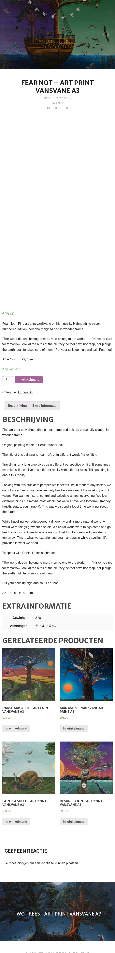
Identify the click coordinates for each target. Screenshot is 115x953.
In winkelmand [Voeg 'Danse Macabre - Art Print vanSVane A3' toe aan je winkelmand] (16, 717)
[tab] (17, 394)
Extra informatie (44, 395)
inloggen (23, 852)
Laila (59, 103)
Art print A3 (25, 381)
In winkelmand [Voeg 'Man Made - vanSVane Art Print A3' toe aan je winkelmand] (74, 717)
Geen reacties (57, 108)
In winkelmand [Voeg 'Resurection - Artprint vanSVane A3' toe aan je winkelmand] (74, 810)
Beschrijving (17, 395)
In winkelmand (28, 368)
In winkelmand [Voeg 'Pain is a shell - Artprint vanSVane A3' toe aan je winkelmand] (16, 810)
